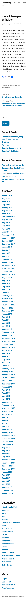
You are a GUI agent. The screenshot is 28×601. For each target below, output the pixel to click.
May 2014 (6, 359)
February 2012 (8, 429)
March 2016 (7, 293)
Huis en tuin (7, 528)
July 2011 (6, 451)
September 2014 (8, 347)
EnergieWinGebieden (10, 151)
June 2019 (6, 214)
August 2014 (7, 350)
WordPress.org (8, 588)
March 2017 (7, 256)
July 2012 (6, 417)
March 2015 (7, 329)
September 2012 (8, 411)
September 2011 (8, 445)
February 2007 (8, 490)
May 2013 (6, 396)
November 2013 (8, 378)
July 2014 (6, 353)
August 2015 (7, 314)
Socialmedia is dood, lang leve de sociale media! (12, 138)
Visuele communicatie (11, 556)
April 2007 (6, 484)
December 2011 (8, 435)
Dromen (5, 519)
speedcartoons (8, 544)
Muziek (5, 534)
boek (4, 513)
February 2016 (8, 296)
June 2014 (6, 356)
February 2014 (8, 369)
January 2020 (7, 208)
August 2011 (7, 448)
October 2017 (7, 241)
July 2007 (6, 475)
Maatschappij (6, 87)
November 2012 (8, 408)
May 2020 (6, 204)
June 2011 (6, 454)
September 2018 (8, 217)
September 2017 (8, 244)
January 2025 (7, 195)
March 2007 (7, 487)
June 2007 (6, 478)
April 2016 (6, 290)
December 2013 (8, 375)
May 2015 (6, 323)
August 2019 (7, 211)
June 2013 (6, 393)
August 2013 (7, 387)
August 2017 (7, 247)
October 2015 (7, 308)
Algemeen (6, 510)
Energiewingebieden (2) (11, 148)
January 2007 (7, 493)
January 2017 (7, 262)
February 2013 (8, 405)
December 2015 (8, 302)
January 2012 (7, 432)
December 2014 (8, 338)
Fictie (4, 525)
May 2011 (6, 457)
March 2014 (7, 366)
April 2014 (6, 362)
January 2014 (7, 372)
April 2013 (6, 399)
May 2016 (6, 287)
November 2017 (8, 238)
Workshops (6, 562)
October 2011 (7, 441)
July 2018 (6, 223)
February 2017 (8, 259)
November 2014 (8, 341)
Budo (4, 516)
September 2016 (8, 274)
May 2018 (6, 226)
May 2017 (6, 253)
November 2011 (8, 438)
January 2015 (7, 335)
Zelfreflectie (7, 565)
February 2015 (8, 332)
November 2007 (8, 463)
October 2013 (7, 381)
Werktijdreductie (8, 559)
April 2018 (6, 229)
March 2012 (7, 426)
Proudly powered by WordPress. (16, 596)
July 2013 (6, 390)
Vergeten (5, 145)
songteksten (7, 540)
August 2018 (7, 220)
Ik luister (5, 142)
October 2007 (7, 466)
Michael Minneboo (9, 179)
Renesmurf (6, 168)
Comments (8, 585)
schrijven (5, 537)
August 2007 (7, 472)
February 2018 (8, 235)
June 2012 (6, 420)
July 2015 (6, 317)
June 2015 (6, 320)
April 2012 (6, 423)
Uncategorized (8, 553)
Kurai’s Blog (6, 3)
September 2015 (8, 311)
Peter (4, 173)
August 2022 (7, 198)
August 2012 (7, 414)
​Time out (12, 176)
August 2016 (7, 277)
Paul (3, 165)
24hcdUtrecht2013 (9, 507)
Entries (6, 582)
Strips (4, 547)
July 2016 (6, 280)
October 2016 (7, 271)
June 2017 (6, 250)
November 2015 (8, 305)
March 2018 (7, 232)
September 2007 (8, 469)
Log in (4, 579)
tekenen (5, 550)
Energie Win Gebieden (11, 522)
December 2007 (8, 460)
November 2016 (8, 268)
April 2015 (6, 326)
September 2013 (8, 384)
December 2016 (8, 265)
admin (5, 24)
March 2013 (7, 402)
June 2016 (6, 283)
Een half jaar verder (16, 165)
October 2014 (7, 344)
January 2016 (7, 299)
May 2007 (6, 481)
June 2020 (6, 201)
